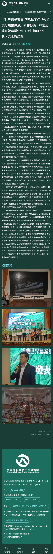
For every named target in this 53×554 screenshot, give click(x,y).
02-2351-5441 (17, 489)
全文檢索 (6, 550)
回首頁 (15, 3)
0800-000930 (13, 499)
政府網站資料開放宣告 (13, 537)
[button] (49, 4)
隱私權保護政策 (22, 533)
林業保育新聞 (13, 12)
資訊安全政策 (9, 533)
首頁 (2, 12)
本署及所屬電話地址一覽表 (17, 520)
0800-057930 (32, 499)
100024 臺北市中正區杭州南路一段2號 (29, 506)
